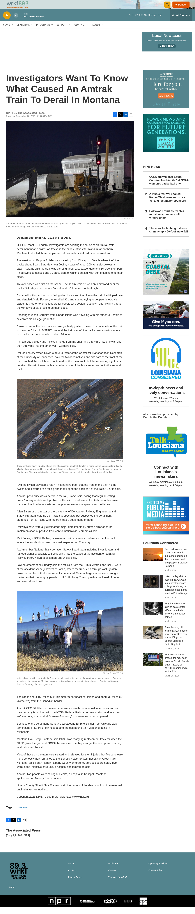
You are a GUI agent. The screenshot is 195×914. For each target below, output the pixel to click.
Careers (112, 877)
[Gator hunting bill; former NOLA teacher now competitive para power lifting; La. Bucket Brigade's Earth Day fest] (153, 639)
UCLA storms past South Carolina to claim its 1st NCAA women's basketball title (169, 187)
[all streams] (181, 22)
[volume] (16, 22)
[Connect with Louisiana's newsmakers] (166, 449)
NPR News (23, 814)
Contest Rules (155, 877)
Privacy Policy (75, 884)
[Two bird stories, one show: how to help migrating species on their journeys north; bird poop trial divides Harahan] (153, 561)
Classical (23, 32)
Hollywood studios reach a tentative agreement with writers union (166, 221)
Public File (113, 870)
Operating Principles (158, 870)
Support (62, 32)
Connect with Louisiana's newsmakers (166, 479)
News (6, 32)
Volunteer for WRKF (117, 884)
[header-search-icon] (169, 8)
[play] (6, 22)
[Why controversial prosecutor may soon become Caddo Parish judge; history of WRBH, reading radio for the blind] (153, 666)
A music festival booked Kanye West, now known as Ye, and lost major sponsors (167, 204)
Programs (43, 32)
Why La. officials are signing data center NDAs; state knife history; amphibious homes (175, 617)
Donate (184, 8)
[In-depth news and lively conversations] (166, 365)
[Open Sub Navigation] (12, 32)
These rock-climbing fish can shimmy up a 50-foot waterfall (168, 237)
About (96, 32)
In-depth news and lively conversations (166, 397)
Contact (80, 32)
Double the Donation (156, 424)
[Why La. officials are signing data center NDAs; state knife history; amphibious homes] (153, 615)
